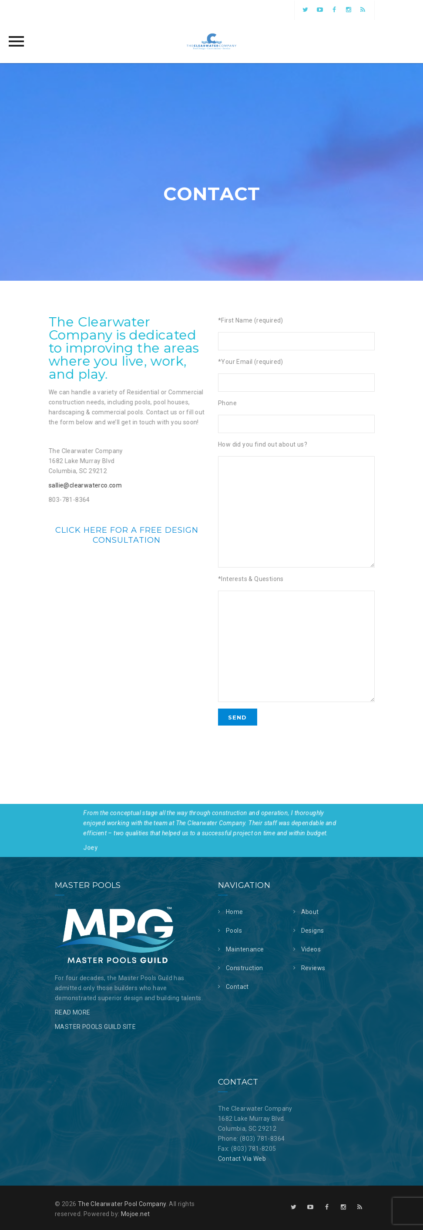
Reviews (313, 968)
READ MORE (73, 1012)
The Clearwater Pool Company (122, 1203)
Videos (311, 949)
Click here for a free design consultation (126, 535)
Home (234, 911)
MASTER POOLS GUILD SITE (95, 1026)
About (310, 911)
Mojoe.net (135, 1213)
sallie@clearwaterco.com (80, 485)
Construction (244, 968)
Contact (237, 986)
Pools (234, 930)
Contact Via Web (242, 1158)
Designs (312, 930)
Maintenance (245, 949)
